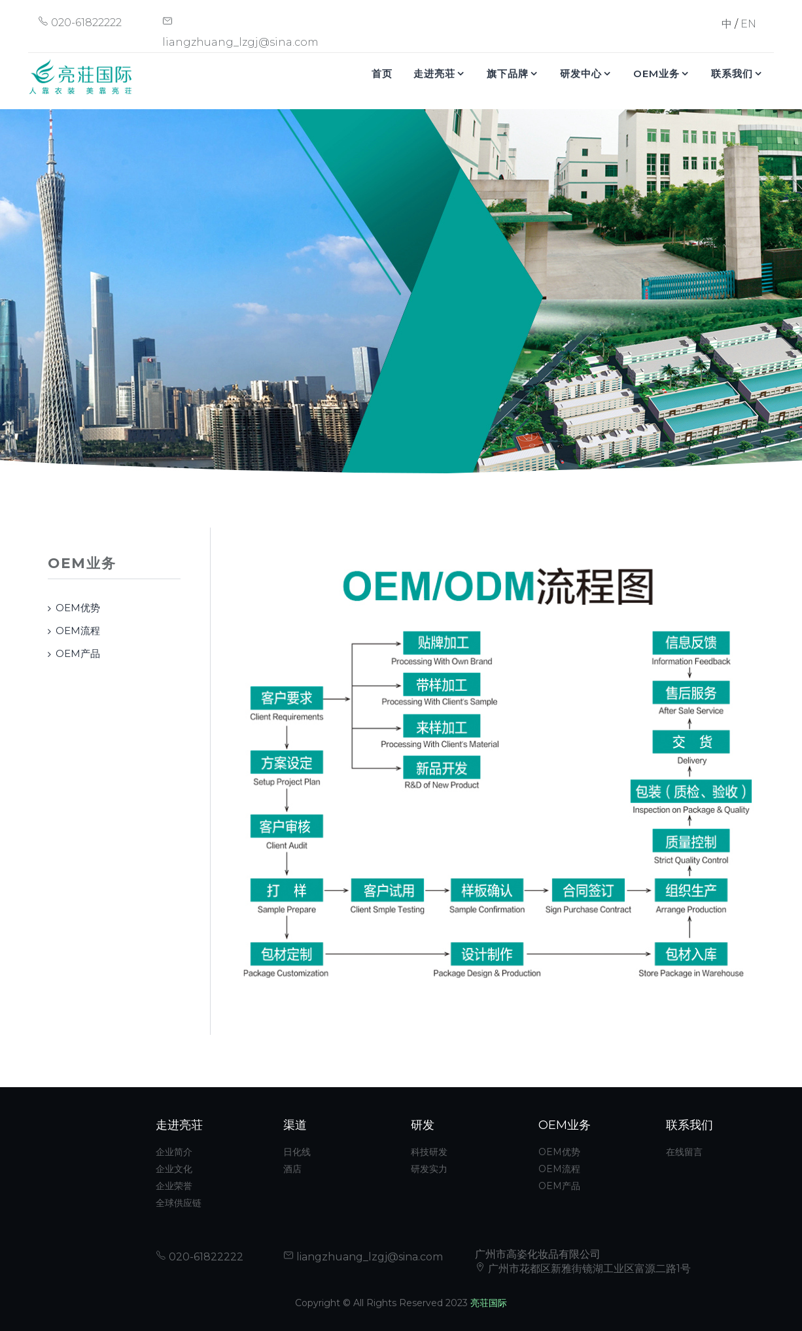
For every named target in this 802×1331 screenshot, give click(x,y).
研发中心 (581, 73)
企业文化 (174, 1169)
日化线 (297, 1152)
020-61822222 (80, 22)
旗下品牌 (508, 73)
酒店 (292, 1169)
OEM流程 (78, 630)
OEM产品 (78, 653)
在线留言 (684, 1152)
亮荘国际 (488, 1303)
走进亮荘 (434, 73)
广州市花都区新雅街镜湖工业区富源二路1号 (583, 1268)
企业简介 (174, 1152)
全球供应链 (178, 1203)
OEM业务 (656, 73)
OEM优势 (78, 607)
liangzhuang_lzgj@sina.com (363, 1257)
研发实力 (429, 1169)
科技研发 (429, 1152)
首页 (382, 73)
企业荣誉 (174, 1186)
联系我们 (732, 73)
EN (748, 24)
